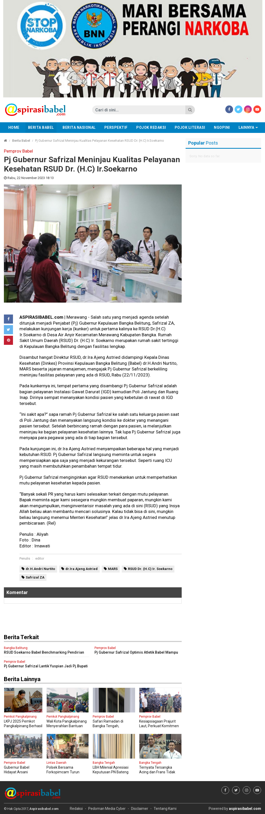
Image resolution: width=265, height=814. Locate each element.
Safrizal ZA (35, 577)
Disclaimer (139, 808)
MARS (113, 569)
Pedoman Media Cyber (107, 808)
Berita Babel (41, 127)
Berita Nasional (79, 127)
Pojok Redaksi (151, 127)
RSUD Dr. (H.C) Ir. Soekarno (150, 569)
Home (13, 127)
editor (39, 558)
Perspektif (116, 127)
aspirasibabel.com (245, 808)
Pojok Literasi (190, 127)
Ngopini (222, 127)
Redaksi (76, 808)
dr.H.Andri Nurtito (40, 569)
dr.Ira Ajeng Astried (81, 569)
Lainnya (246, 127)
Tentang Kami (165, 808)
